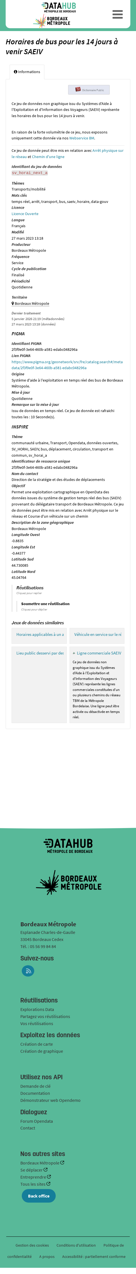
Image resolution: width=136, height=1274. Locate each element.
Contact (27, 1128)
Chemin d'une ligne (48, 156)
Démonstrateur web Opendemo (50, 1100)
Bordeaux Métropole (40, 1163)
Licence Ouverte (25, 213)
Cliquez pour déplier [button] (34, 609)
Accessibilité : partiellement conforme (94, 1256)
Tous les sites (33, 1184)
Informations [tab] (27, 71)
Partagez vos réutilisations (45, 1016)
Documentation (35, 1093)
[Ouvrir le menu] (118, 14)
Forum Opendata (36, 1121)
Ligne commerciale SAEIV (99, 653)
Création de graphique (41, 1051)
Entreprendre (33, 1177)
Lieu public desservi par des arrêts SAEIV (51, 653)
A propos (47, 1256)
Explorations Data (37, 1009)
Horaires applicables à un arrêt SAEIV (48, 634)
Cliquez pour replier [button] (29, 593)
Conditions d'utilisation (77, 1245)
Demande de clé (35, 1086)
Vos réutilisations (36, 1023)
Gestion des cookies (32, 1245)
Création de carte (36, 1044)
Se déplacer (32, 1170)
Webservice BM (81, 138)
